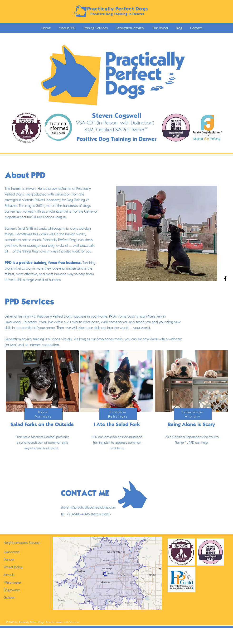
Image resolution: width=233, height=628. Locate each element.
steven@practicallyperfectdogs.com (88, 507)
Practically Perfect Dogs (117, 9)
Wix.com (74, 622)
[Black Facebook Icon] (225, 278)
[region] (42, 413)
